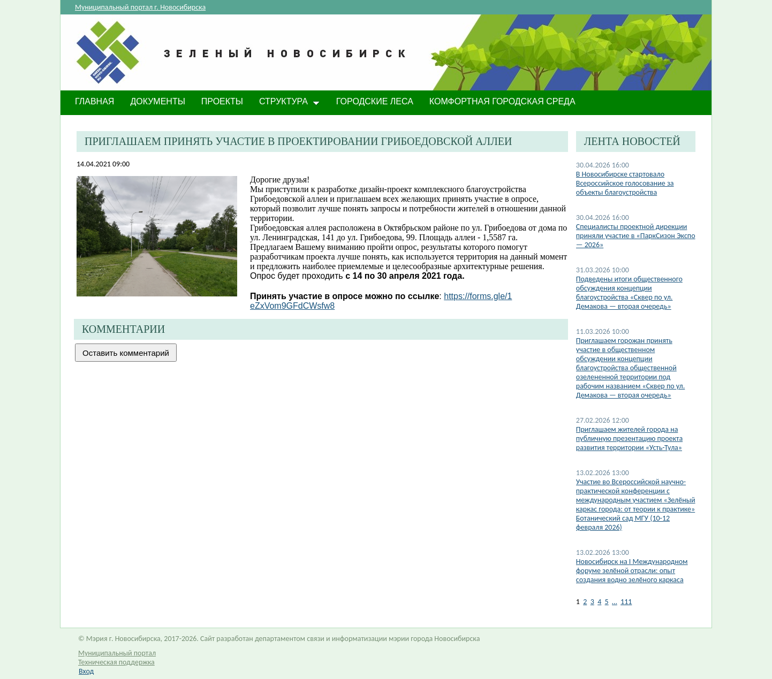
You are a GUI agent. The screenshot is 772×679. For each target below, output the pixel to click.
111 (626, 601)
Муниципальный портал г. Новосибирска (140, 7)
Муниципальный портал (117, 653)
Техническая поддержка (116, 662)
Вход (86, 671)
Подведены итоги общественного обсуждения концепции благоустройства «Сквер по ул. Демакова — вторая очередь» (629, 292)
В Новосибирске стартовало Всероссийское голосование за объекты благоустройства (625, 183)
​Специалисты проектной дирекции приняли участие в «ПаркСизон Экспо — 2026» (635, 235)
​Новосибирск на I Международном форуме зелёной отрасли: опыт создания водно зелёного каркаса (632, 570)
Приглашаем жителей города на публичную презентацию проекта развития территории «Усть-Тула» (629, 438)
